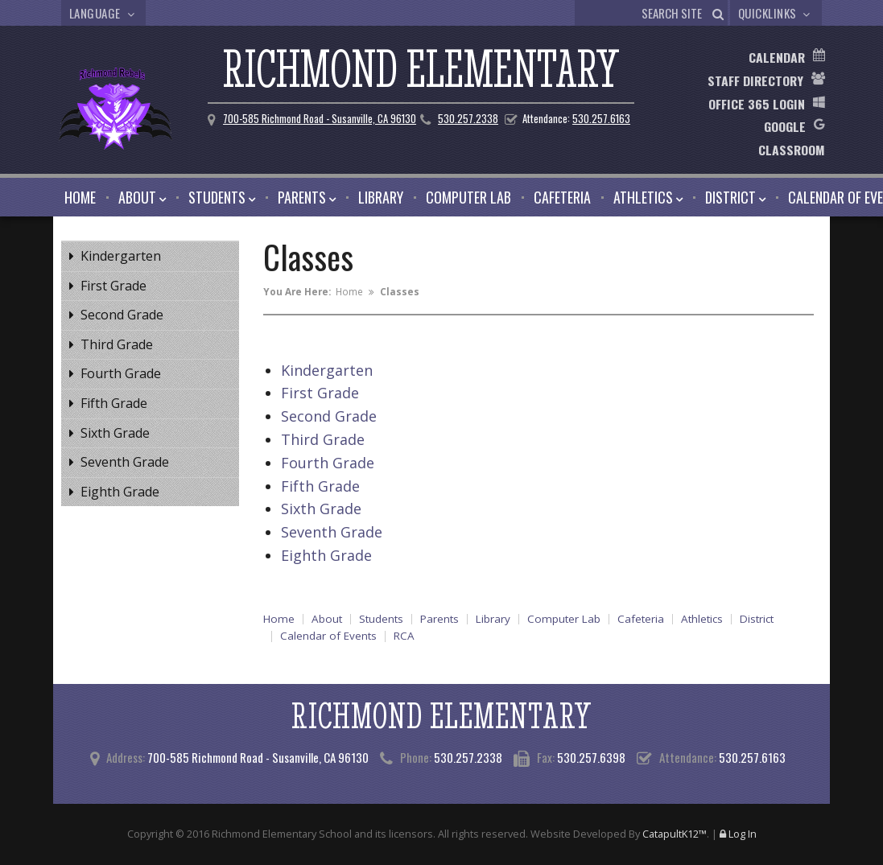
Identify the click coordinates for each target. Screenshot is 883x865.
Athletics (643, 197)
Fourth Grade (120, 373)
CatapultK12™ (674, 833)
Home (80, 197)
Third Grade (116, 344)
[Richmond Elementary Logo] (101, 111)
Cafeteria (562, 197)
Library (380, 197)
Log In (742, 833)
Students (217, 197)
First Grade (113, 286)
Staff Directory (755, 80)
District (730, 197)
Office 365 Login (756, 103)
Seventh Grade (124, 462)
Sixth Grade (115, 433)
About (137, 197)
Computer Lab (468, 197)
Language (103, 13)
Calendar (777, 57)
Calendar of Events (328, 636)
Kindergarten (120, 256)
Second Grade (121, 314)
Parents (302, 197)
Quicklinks (776, 13)
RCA (404, 636)
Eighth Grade (119, 491)
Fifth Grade (113, 403)
